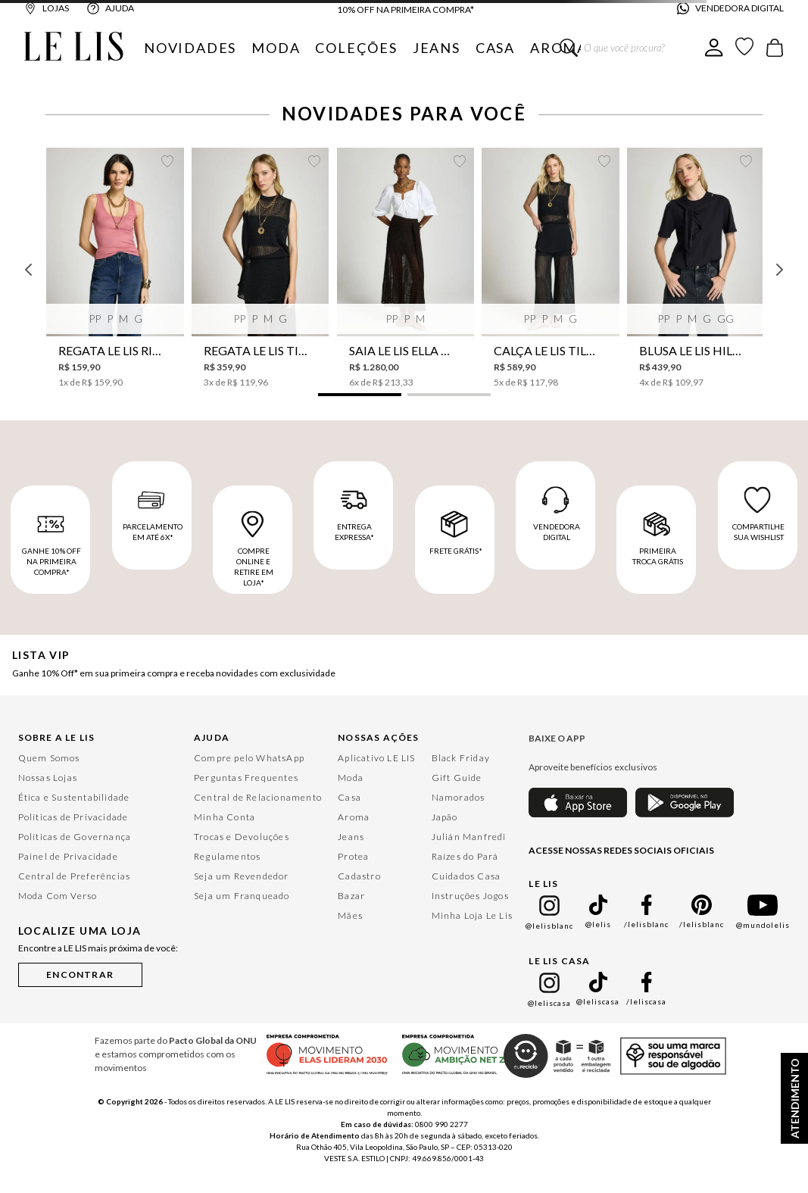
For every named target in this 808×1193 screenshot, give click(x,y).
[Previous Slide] (28, 269)
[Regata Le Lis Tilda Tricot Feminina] (260, 268)
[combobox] (632, 47)
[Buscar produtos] (569, 48)
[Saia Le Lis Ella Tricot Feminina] (405, 268)
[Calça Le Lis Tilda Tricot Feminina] (550, 268)
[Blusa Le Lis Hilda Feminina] (695, 268)
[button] (359, 394)
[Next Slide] (779, 269)
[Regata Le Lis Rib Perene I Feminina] (114, 268)
